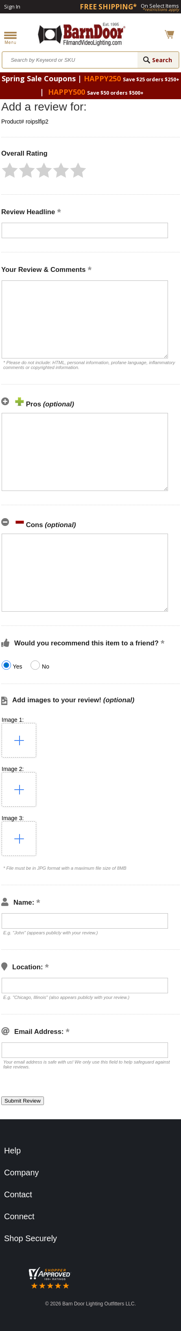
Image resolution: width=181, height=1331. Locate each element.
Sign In (12, 6)
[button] (10, 170)
